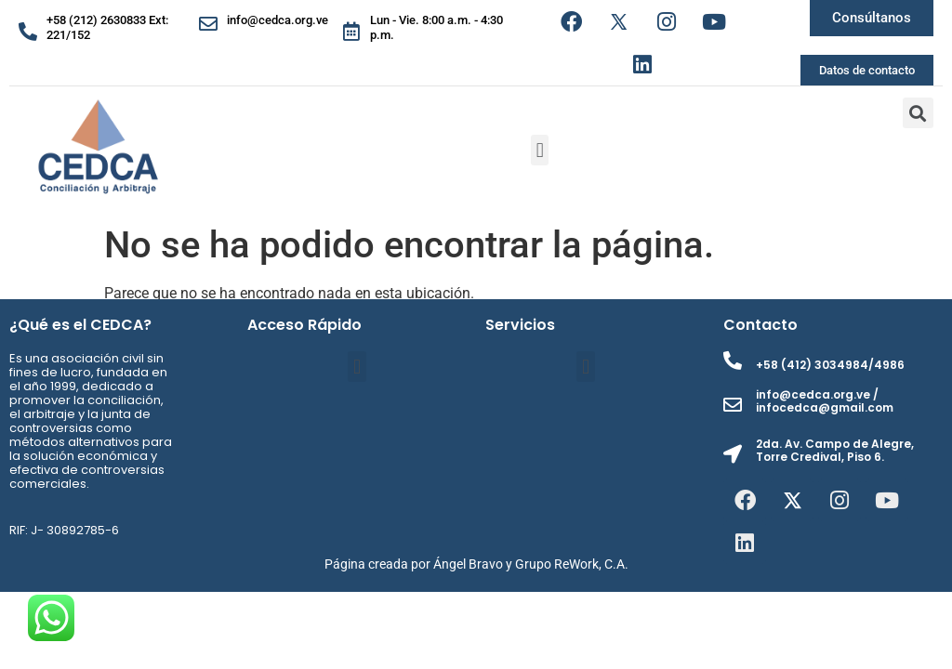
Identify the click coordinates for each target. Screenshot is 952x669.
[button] (540, 150)
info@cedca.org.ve (277, 20)
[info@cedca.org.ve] (208, 24)
